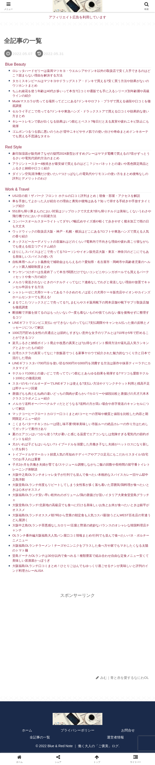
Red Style (13, 147)
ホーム (27, 730)
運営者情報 (115, 737)
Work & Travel (17, 189)
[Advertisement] (77, 633)
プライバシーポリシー (77, 730)
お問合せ (128, 730)
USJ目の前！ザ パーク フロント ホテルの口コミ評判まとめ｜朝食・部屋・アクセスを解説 (76, 196)
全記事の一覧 (40, 737)
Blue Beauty (15, 64)
